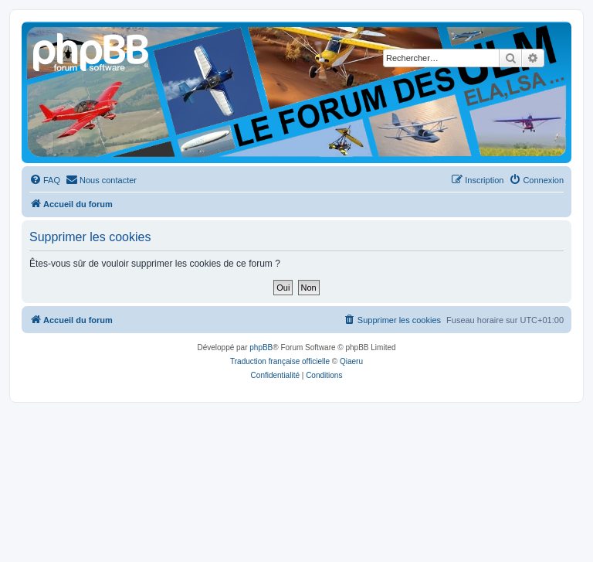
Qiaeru (351, 361)
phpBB (261, 347)
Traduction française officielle (280, 361)
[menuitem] (44, 180)
